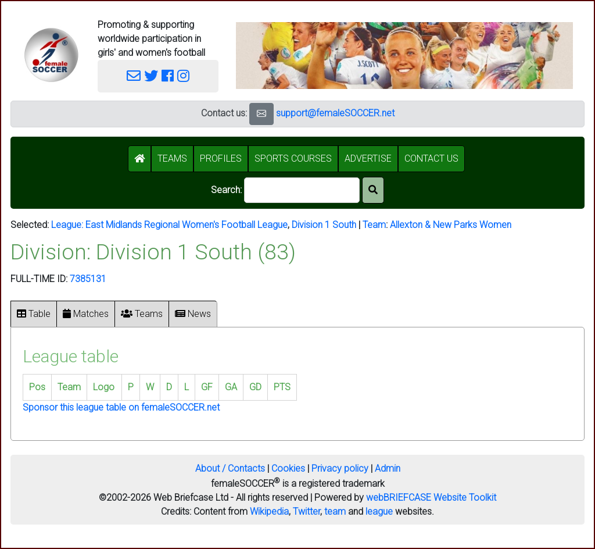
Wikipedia (269, 511)
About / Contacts (230, 468)
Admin (387, 468)
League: (68, 224)
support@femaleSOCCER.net (335, 113)
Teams (142, 313)
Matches (86, 313)
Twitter (306, 511)
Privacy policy (339, 468)
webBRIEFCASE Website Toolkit (431, 497)
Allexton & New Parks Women (450, 224)
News (193, 313)
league (379, 511)
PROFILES (221, 158)
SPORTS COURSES (293, 158)
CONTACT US (431, 158)
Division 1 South (324, 224)
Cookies (288, 468)
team (335, 511)
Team (374, 224)
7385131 (88, 278)
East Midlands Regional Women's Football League (186, 224)
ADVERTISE (368, 158)
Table (34, 313)
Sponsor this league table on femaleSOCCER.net (121, 407)
